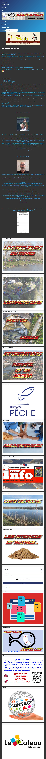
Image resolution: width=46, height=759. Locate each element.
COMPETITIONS (4, 5)
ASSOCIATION (4, 2)
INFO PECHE (4, 24)
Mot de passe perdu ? (6, 585)
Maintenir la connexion (8, 575)
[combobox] (12, 30)
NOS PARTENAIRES (5, 8)
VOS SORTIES (4, 7)
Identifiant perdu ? (6, 587)
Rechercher (4, 30)
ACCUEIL (3, 1)
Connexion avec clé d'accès (23, 579)
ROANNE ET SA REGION (6, 23)
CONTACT (3, 10)
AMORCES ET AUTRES (5, 27)
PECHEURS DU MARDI (5, 4)
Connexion (23, 583)
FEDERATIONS (4, 21)
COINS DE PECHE (5, 26)
